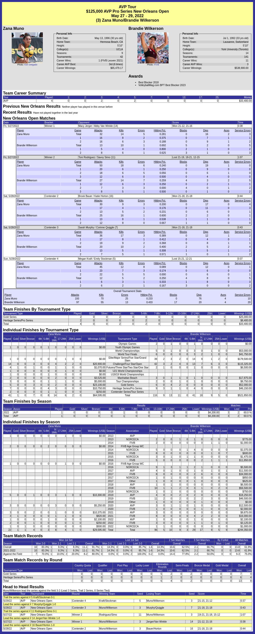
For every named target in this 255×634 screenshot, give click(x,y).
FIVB (156, 64)
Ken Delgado (30, 64)
